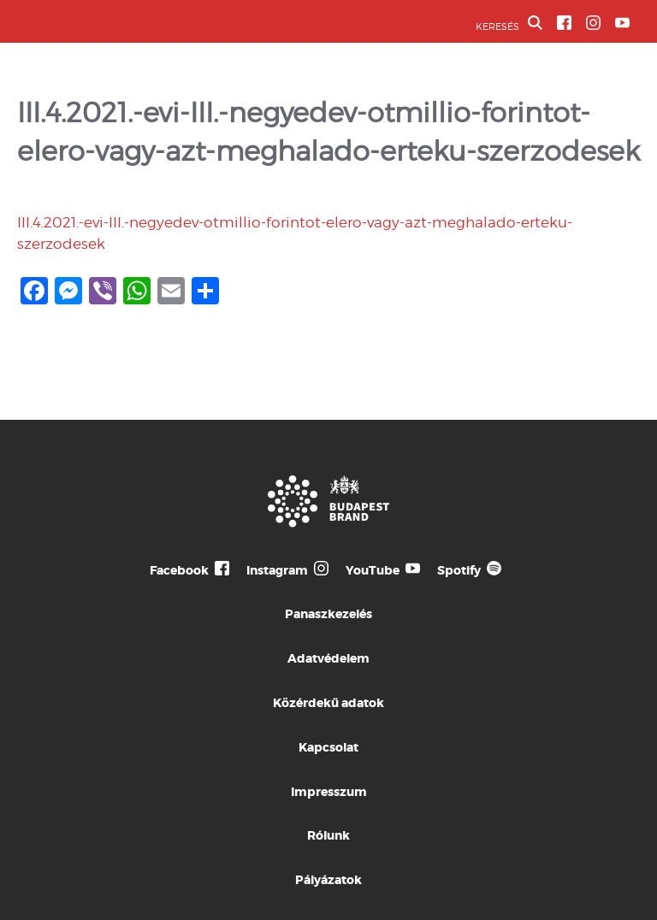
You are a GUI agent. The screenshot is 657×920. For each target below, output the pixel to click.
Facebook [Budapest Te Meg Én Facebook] (179, 570)
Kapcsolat (328, 747)
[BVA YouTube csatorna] (622, 22)
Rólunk (328, 835)
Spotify (459, 570)
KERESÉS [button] (509, 23)
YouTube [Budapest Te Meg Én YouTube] (373, 570)
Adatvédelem (328, 658)
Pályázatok (328, 880)
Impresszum (329, 791)
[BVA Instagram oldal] (593, 22)
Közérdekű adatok (328, 703)
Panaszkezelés (328, 614)
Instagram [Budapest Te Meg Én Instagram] (277, 570)
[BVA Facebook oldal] (564, 22)
